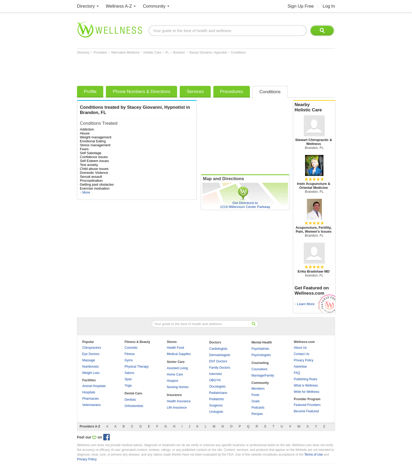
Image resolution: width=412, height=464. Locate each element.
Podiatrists (216, 399)
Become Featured (306, 411)
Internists (215, 374)
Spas (128, 379)
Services (195, 91)
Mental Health (261, 342)
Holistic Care (152, 52)
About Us (300, 348)
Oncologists (217, 386)
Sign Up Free (300, 6)
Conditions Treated (98, 123)
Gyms (129, 360)
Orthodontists (134, 406)
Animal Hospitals (94, 386)
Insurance (174, 395)
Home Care (175, 374)
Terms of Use (313, 454)
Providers (101, 52)
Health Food (175, 348)
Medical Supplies (179, 354)
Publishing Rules (305, 379)
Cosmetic (131, 348)
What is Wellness (306, 385)
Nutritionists (90, 366)
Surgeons (216, 405)
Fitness (130, 354)
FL (167, 52)
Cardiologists (218, 349)
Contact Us (301, 354)
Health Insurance (179, 401)
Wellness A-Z (119, 6)
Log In (329, 6)
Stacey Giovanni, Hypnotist (208, 52)
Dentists (130, 400)
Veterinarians (91, 405)
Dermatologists (219, 355)
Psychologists (261, 355)
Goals (255, 401)
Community (154, 6)
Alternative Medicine (125, 52)
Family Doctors (219, 367)
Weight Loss (91, 373)
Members (258, 388)
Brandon (179, 52)
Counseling (260, 363)
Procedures (231, 91)
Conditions (238, 52)
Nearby (314, 107)
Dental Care (133, 393)
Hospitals (88, 392)
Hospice (172, 381)
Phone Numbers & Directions (141, 91)
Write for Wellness (306, 392)
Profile (90, 91)
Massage (88, 360)
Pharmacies (90, 398)
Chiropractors (91, 348)
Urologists (216, 412)
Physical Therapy (137, 366)
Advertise (300, 366)
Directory (86, 6)
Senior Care (175, 362)
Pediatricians (218, 393)
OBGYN (214, 380)
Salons (129, 373)
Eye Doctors (90, 354)
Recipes (257, 414)
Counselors (259, 369)
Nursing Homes (178, 387)
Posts (255, 395)
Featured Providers (307, 405)
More (86, 192)
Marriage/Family (262, 375)
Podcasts (257, 407)
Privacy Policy (303, 360)
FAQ (297, 373)
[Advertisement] (172, 69)
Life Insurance (177, 407)
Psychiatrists (260, 349)
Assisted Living (177, 368)
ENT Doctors (218, 361)
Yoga (128, 385)
